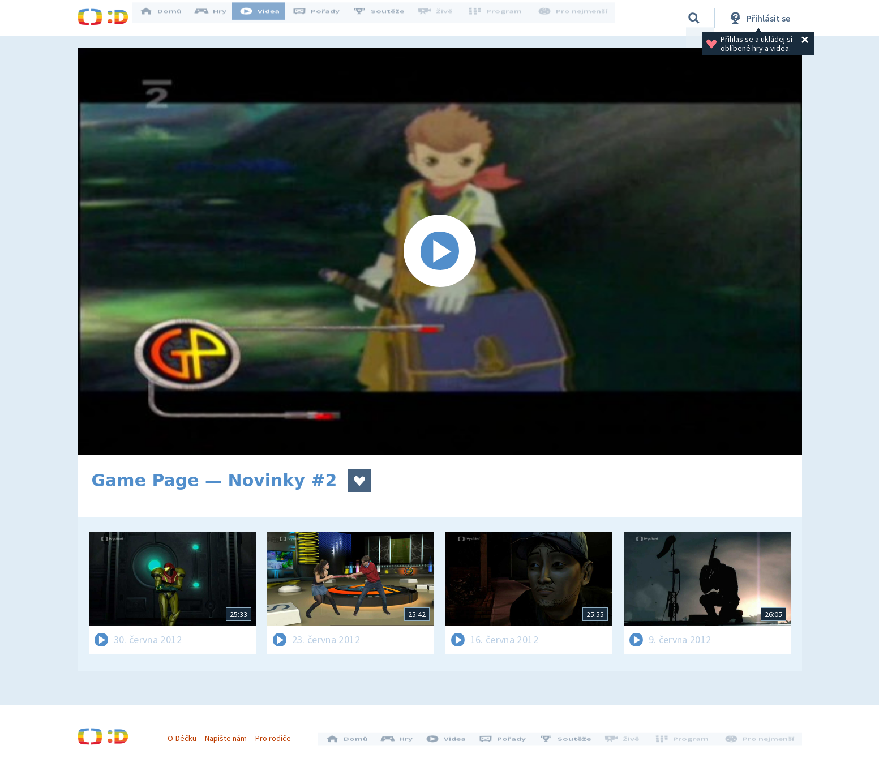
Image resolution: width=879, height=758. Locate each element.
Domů (169, 18)
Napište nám (230, 734)
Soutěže (386, 18)
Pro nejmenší (574, 18)
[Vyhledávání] (694, 18)
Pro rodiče (277, 734)
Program (500, 18)
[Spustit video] (440, 251)
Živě (443, 18)
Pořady (324, 18)
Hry (218, 18)
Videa (268, 18)
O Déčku (186, 734)
